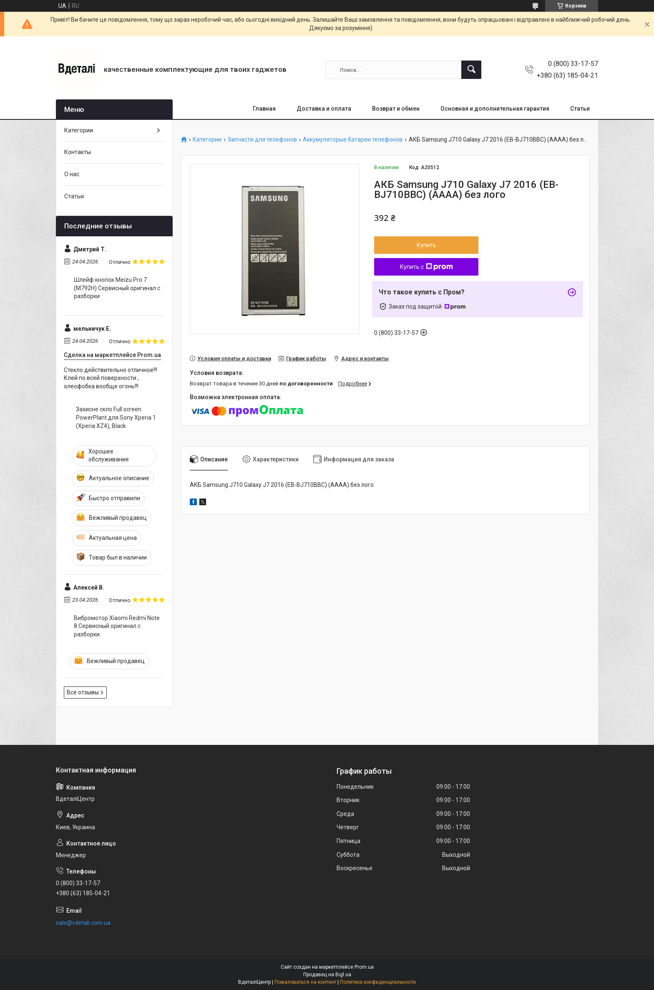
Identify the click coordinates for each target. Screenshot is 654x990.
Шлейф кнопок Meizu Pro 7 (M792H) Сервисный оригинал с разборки (117, 287)
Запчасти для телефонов (262, 140)
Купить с (426, 267)
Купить (426, 245)
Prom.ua (364, 967)
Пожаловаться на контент (305, 982)
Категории (207, 140)
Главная (264, 108)
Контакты (77, 152)
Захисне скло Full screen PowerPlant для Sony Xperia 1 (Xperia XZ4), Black (116, 417)
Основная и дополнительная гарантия (494, 108)
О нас (71, 174)
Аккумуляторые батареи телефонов (352, 140)
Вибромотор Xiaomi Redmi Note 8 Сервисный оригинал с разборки (117, 626)
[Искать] (471, 70)
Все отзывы (83, 692)
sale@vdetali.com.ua (83, 922)
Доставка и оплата (324, 108)
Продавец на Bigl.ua (327, 974)
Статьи (580, 108)
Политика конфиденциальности (378, 982)
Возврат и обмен (396, 108)
